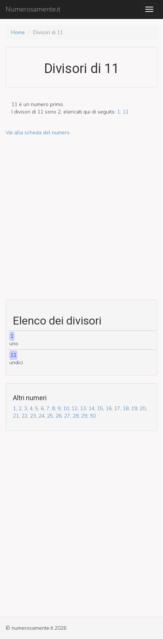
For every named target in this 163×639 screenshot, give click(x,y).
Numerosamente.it (33, 9)
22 (24, 415)
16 (109, 408)
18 (126, 408)
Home (18, 32)
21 (16, 415)
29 (84, 415)
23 (33, 415)
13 (83, 408)
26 (58, 415)
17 (117, 408)
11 (126, 111)
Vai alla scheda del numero (38, 132)
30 (93, 415)
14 (91, 408)
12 (74, 408)
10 (66, 408)
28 (76, 415)
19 (134, 408)
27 (67, 415)
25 (50, 415)
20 (143, 408)
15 (100, 408)
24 (41, 415)
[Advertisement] (81, 218)
